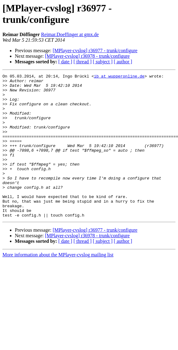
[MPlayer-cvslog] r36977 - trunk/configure (95, 50)
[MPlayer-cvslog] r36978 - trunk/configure (87, 56)
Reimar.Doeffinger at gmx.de (70, 34)
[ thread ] (82, 61)
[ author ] (123, 61)
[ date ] (65, 61)
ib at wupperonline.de (119, 77)
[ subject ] (103, 61)
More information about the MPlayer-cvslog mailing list (58, 283)
